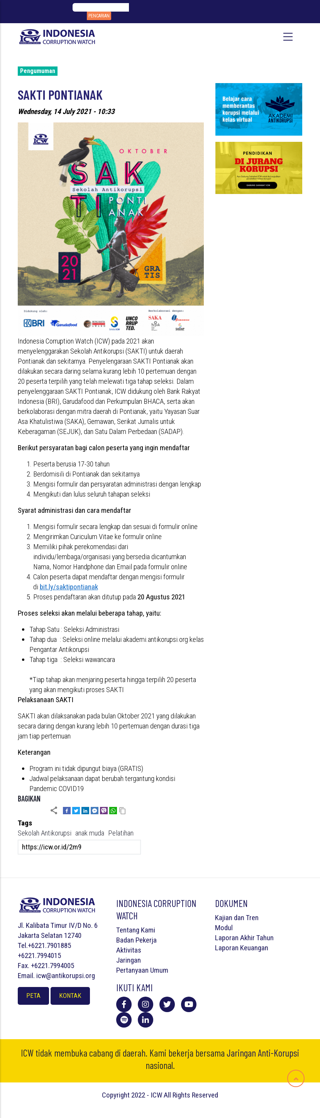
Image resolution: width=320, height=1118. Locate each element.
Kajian (223, 917)
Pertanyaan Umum (142, 970)
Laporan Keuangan (241, 947)
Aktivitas (128, 950)
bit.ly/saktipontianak (69, 586)
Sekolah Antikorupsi (44, 833)
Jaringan (128, 960)
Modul (224, 927)
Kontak (70, 995)
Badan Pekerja (136, 940)
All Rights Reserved (191, 1095)
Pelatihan (121, 833)
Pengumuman (37, 71)
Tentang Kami (135, 930)
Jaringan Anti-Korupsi (263, 1052)
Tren (252, 917)
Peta (33, 995)
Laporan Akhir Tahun (244, 937)
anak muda (89, 833)
